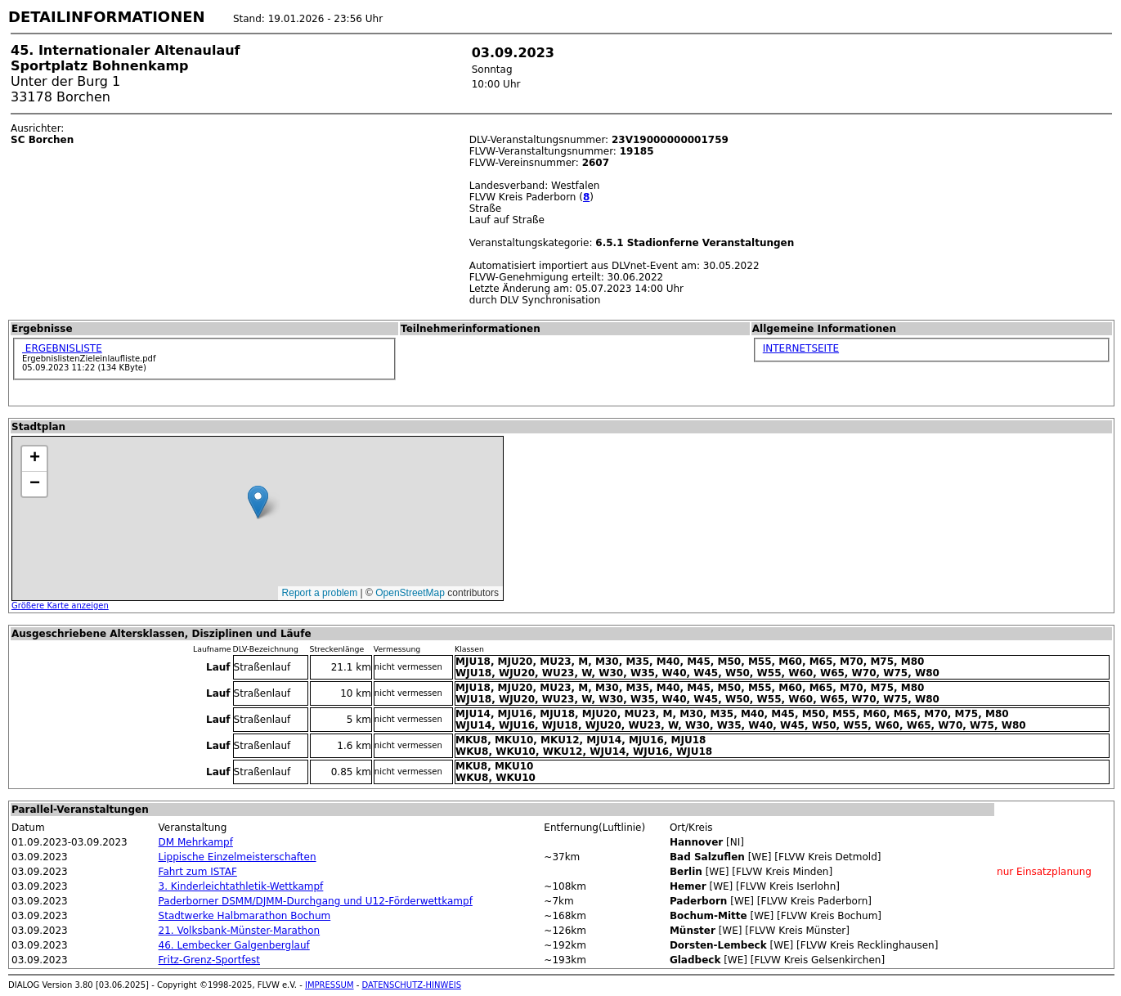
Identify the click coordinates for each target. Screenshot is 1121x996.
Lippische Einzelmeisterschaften (237, 857)
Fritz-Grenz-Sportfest (209, 960)
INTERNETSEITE (801, 348)
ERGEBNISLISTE (62, 348)
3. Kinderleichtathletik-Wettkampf (241, 886)
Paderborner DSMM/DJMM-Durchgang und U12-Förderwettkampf (316, 901)
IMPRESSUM (329, 984)
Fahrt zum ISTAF (198, 871)
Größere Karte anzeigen (60, 605)
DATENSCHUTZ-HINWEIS (412, 984)
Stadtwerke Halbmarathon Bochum (245, 916)
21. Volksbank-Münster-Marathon (240, 930)
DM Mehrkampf (196, 842)
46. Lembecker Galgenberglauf (234, 945)
